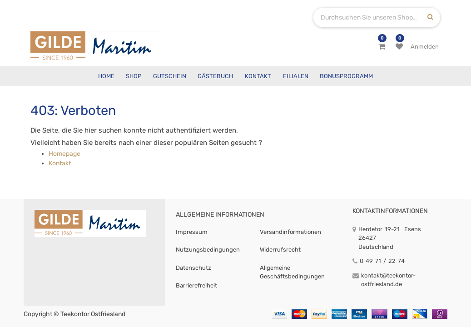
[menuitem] (106, 76)
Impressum (192, 231)
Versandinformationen (290, 231)
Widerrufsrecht (280, 249)
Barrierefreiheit (196, 285)
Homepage (64, 154)
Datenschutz (193, 267)
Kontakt (60, 163)
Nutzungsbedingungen (208, 249)
